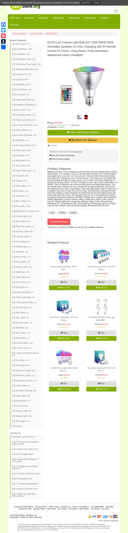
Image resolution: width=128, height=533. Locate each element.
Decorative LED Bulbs (23, 292)
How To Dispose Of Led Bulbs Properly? (25, 468)
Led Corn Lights (21, 166)
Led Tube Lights (21, 242)
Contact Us (65, 507)
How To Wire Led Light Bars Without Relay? (24, 495)
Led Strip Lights (21, 110)
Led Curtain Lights (22, 216)
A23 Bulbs (14, 25)
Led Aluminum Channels (24, 391)
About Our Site (25, 509)
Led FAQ (105, 509)
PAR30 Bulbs (74, 18)
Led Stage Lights (21, 277)
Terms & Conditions (80, 507)
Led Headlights (20, 140)
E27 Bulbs (62, 509)
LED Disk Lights (21, 262)
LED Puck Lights (20, 365)
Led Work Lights (21, 201)
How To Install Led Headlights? (25, 484)
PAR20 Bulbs (58, 18)
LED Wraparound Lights (24, 381)
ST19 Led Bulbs (20, 95)
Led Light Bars (20, 80)
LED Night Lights (21, 396)
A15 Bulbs (95, 509)
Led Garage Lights (22, 267)
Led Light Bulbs (36, 34)
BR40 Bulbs (43, 18)
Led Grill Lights (20, 287)
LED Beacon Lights (22, 416)
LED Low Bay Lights (22, 237)
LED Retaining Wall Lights (24, 69)
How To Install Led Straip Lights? (26, 474)
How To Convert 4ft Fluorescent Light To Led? (25, 443)
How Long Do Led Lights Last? (25, 449)
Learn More (86, 3)
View (64, 282)
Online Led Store (19, 34)
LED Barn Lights (21, 333)
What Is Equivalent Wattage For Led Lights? (25, 460)
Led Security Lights (22, 308)
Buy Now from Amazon (83, 140)
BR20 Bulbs (15, 18)
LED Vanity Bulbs (21, 401)
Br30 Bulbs (29, 18)
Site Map (109, 507)
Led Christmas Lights (23, 145)
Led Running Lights (22, 323)
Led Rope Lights (21, 221)
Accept (96, 3)
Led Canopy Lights (21, 411)
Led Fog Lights (20, 176)
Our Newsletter (97, 507)
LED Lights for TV (21, 74)
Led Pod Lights (20, 360)
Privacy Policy (41, 507)
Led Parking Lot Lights (23, 371)
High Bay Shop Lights (23, 227)
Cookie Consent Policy (23, 507)
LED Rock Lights (21, 421)
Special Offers (39, 509)
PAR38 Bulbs (90, 18)
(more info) (75, 125)
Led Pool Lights (20, 318)
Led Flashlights (20, 156)
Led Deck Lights (21, 338)
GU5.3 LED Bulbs (21, 90)
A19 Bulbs (104, 18)
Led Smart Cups (20, 406)
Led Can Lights (21, 206)
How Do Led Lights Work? (23, 454)
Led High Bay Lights (22, 232)
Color (52, 212)
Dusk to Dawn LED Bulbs (25, 125)
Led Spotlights (20, 252)
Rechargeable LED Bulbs (24, 105)
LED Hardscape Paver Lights (26, 64)
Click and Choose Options (83, 132)
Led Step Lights (20, 313)
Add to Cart (64, 288)
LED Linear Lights (21, 386)
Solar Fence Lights (21, 348)
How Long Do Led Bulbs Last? (25, 489)
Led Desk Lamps (21, 257)
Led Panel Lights (21, 282)
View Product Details (60, 159)
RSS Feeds (54, 507)
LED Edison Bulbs (22, 130)
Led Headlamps (20, 272)
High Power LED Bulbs (23, 297)
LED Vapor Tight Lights (23, 171)
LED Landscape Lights (24, 59)
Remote (73, 212)
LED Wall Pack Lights (23, 376)
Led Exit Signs (20, 191)
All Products (17, 426)
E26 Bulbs (51, 509)
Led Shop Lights (21, 161)
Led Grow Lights (21, 44)
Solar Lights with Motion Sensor (25, 354)
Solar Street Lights (22, 343)
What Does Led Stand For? (23, 437)
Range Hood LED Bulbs (24, 135)
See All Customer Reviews (62, 155)
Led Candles (19, 181)
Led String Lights (21, 186)
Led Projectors (20, 196)
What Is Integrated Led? (22, 479)
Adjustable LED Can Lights (25, 211)
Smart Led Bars (21, 54)
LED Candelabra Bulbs (24, 115)
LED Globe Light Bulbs (23, 100)
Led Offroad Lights (21, 247)
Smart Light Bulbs (22, 49)
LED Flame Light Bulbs (24, 120)
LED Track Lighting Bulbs (24, 303)
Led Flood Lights (21, 150)
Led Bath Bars (20, 328)
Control (62, 212)
